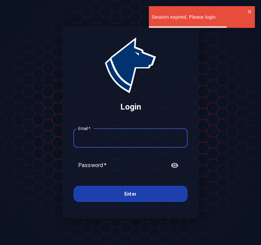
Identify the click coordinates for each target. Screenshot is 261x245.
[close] (249, 12)
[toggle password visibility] (175, 165)
